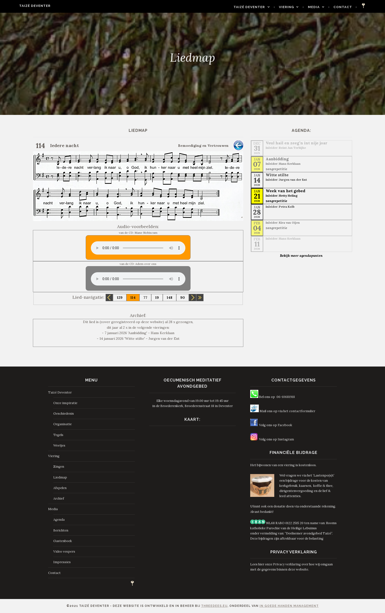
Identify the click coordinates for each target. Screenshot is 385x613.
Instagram (286, 439)
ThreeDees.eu (214, 606)
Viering (299, 7)
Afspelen (60, 488)
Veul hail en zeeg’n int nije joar (296, 142)
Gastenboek (62, 541)
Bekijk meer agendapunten (301, 255)
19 (157, 297)
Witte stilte (277, 174)
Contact (355, 7)
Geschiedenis (63, 413)
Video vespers (64, 551)
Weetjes (59, 445)
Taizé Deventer (22, 6)
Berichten (60, 530)
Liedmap (60, 477)
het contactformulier (299, 411)
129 (120, 297)
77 (145, 297)
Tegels (58, 435)
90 (182, 297)
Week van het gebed (285, 190)
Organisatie (62, 424)
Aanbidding (277, 158)
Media (326, 7)
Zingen (58, 466)
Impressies (62, 562)
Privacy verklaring (287, 564)
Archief (58, 498)
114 (133, 297)
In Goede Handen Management (289, 606)
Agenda (59, 520)
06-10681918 (285, 397)
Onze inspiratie (65, 403)
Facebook (285, 425)
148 (169, 297)
